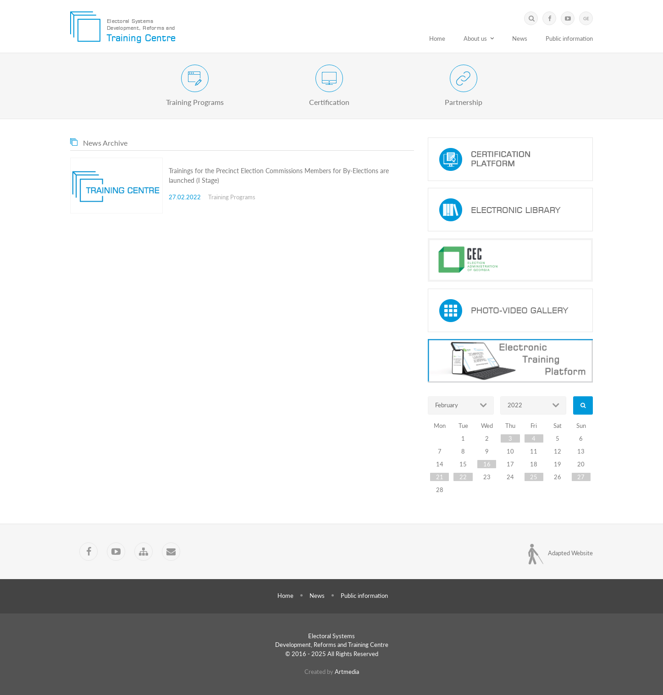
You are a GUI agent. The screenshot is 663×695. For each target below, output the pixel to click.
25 (533, 477)
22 (463, 477)
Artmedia (347, 671)
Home (437, 38)
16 (487, 464)
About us (475, 38)
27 (581, 477)
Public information (569, 38)
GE (586, 18)
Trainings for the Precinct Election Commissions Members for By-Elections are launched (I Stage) (279, 175)
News (519, 38)
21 (439, 477)
